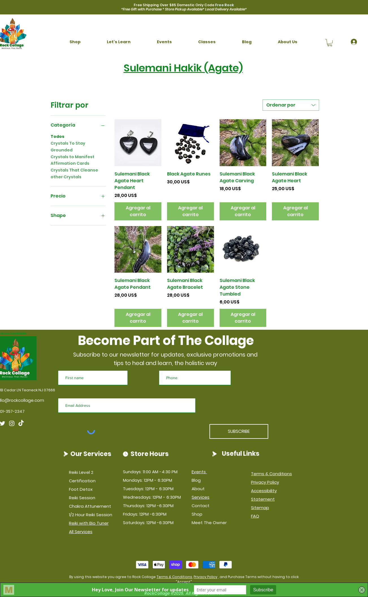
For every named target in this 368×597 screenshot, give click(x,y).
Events (199, 472)
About (198, 489)
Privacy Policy (205, 576)
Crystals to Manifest (72, 157)
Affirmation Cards (70, 163)
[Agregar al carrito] (137, 211)
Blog (196, 480)
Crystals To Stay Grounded (68, 146)
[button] (75, 42)
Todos (57, 136)
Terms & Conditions (174, 576)
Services (200, 497)
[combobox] (291, 105)
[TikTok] (21, 423)
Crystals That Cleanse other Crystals (74, 173)
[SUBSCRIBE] (238, 431)
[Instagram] (11, 423)
